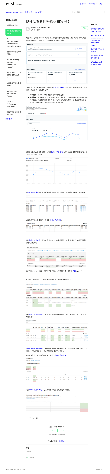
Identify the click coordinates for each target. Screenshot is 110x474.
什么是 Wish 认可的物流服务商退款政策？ (14, 75)
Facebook (27, 418)
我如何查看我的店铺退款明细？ (14, 113)
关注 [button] (84, 28)
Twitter (30, 418)
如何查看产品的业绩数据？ (14, 53)
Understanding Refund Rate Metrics (12, 93)
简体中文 (92, 4)
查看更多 (8, 119)
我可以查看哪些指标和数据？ (14, 32)
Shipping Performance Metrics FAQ (11, 104)
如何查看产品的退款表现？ (14, 84)
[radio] (51, 430)
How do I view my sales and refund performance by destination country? (14, 42)
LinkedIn (33, 418)
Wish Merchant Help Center (14, 12)
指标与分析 (28, 12)
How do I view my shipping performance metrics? (13, 63)
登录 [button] (100, 4)
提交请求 (83, 4)
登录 (28, 457)
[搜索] (88, 12)
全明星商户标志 (12, 25)
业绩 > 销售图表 (57, 152)
